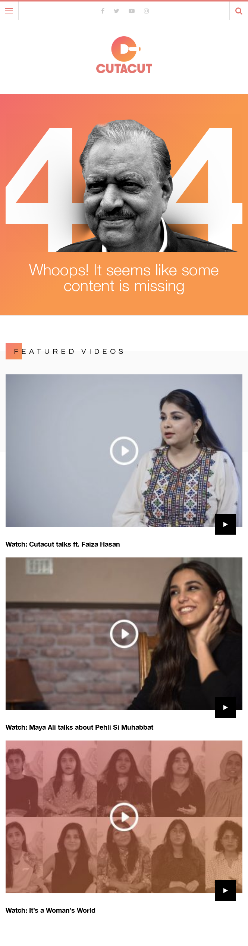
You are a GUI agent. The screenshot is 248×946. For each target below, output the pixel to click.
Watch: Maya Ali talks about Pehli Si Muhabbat (79, 727)
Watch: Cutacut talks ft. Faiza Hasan (63, 544)
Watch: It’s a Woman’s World (50, 910)
